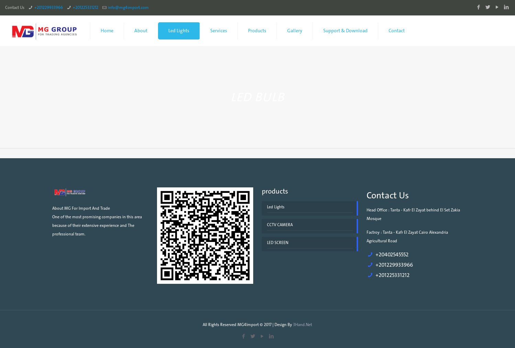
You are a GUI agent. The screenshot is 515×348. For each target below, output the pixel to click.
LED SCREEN (277, 242)
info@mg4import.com (128, 7)
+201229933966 (48, 7)
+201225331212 (85, 7)
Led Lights (275, 207)
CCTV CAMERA (280, 224)
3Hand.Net (302, 324)
